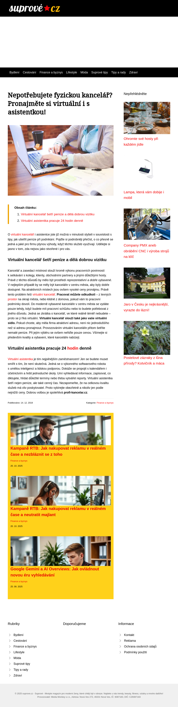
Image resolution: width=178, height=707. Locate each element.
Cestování (29, 72)
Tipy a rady (118, 72)
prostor (12, 299)
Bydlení (14, 72)
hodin (72, 348)
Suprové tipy (99, 72)
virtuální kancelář (44, 294)
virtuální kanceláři (22, 234)
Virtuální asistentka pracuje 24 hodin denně (52, 220)
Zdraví (133, 72)
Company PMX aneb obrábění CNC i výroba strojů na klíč (146, 251)
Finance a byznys (51, 72)
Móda (84, 72)
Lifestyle (71, 72)
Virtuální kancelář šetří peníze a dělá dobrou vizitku (57, 214)
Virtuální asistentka (20, 359)
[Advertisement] (89, 42)
